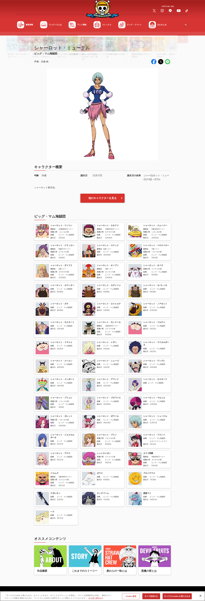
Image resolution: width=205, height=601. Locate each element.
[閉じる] (200, 596)
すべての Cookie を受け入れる (177, 596)
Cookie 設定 (131, 596)
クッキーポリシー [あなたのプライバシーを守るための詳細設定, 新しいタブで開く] (95, 598)
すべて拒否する (151, 596)
